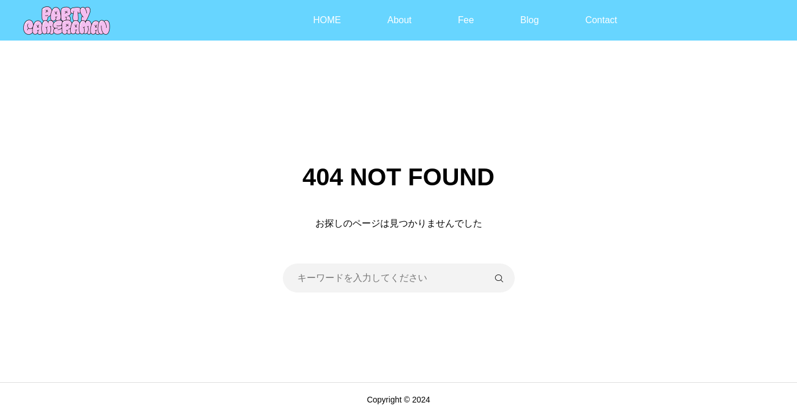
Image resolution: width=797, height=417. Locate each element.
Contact (601, 20)
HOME (327, 20)
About (399, 20)
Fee (466, 20)
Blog (530, 20)
